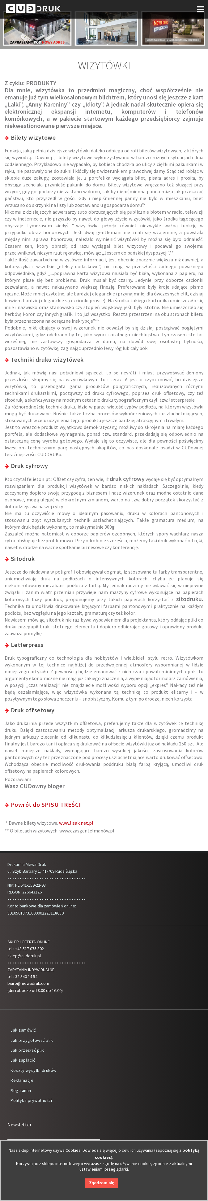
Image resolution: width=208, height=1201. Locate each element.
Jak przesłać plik (27, 1050)
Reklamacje (22, 1080)
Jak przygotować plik (32, 1040)
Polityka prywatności (31, 1100)
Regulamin (21, 1090)
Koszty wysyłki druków (34, 1070)
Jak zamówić (23, 1030)
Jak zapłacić (23, 1060)
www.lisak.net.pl (76, 823)
